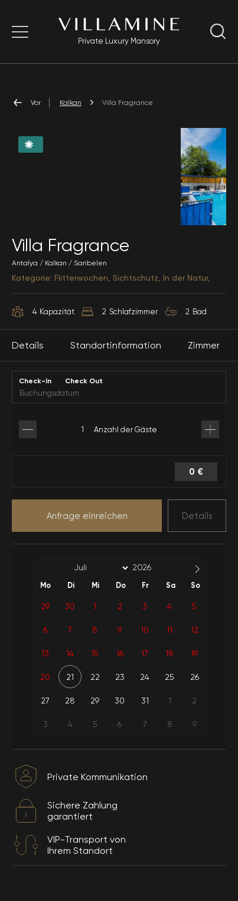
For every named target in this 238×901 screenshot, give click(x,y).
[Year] (151, 567)
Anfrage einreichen (87, 516)
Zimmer (204, 345)
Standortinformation (115, 345)
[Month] (99, 568)
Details (197, 516)
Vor (26, 102)
